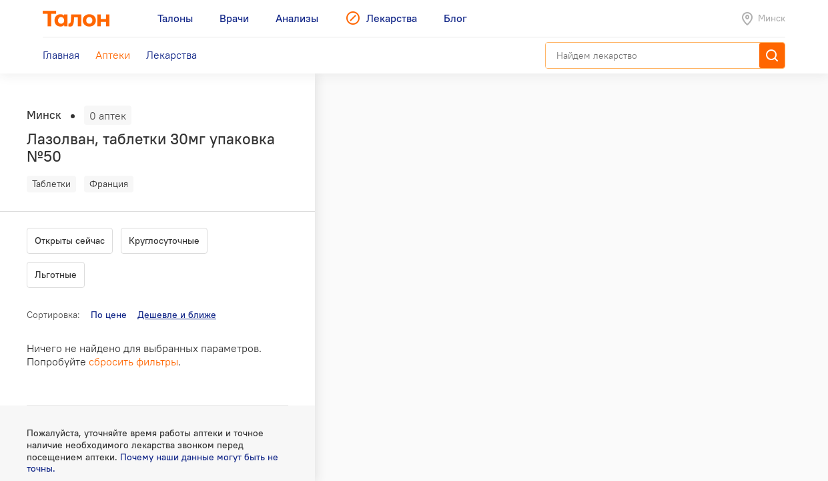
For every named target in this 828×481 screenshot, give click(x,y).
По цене (109, 315)
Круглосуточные (164, 240)
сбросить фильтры (133, 361)
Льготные (56, 275)
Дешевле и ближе (176, 315)
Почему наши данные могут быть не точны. (152, 463)
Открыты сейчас (70, 240)
